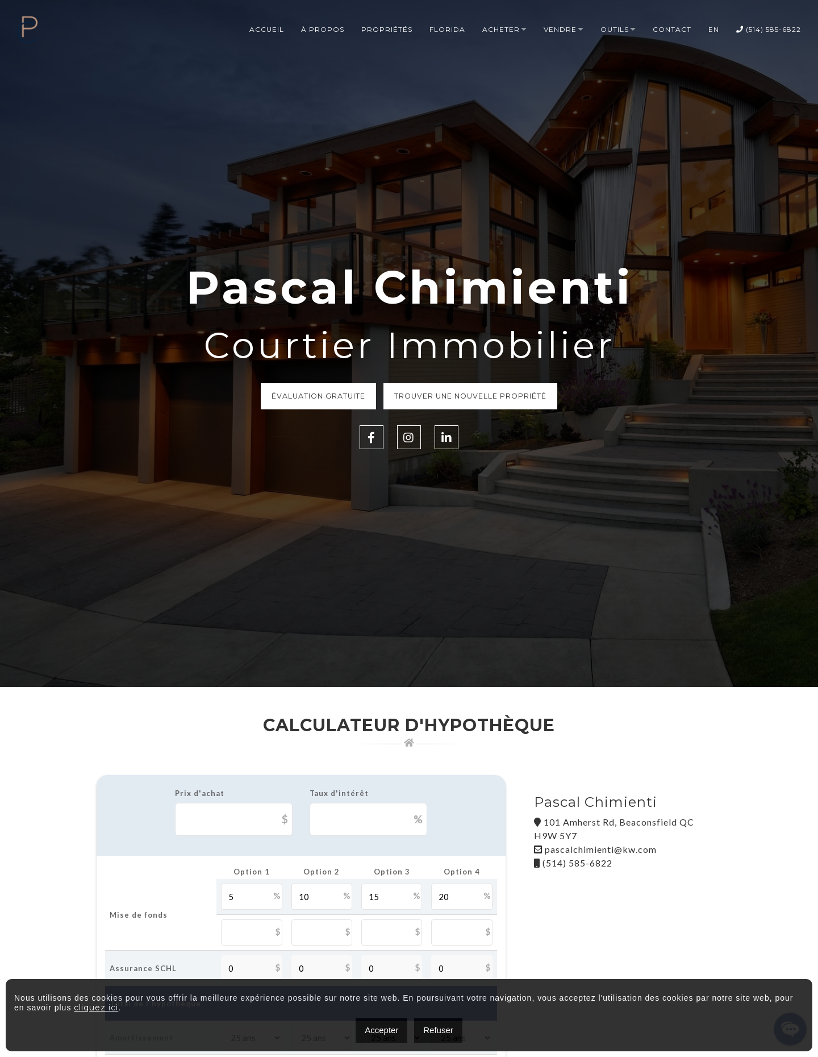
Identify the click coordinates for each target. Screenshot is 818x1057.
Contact (672, 30)
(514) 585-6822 (768, 30)
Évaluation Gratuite (314, 396)
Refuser (438, 1030)
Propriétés (386, 30)
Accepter (381, 1030)
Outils (614, 30)
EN (713, 30)
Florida (447, 30)
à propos (322, 30)
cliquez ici (96, 1007)
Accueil (266, 30)
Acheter (501, 30)
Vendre (560, 30)
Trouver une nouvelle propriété (474, 396)
